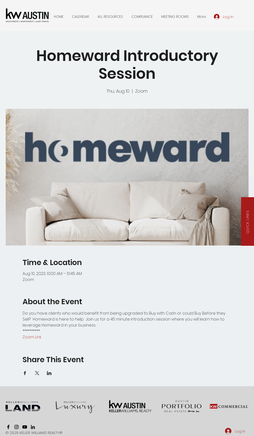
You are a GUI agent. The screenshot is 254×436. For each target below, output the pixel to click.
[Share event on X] (37, 373)
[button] (80, 17)
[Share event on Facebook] (25, 373)
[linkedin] (33, 427)
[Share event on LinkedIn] (49, 373)
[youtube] (25, 427)
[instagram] (16, 427)
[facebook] (8, 427)
